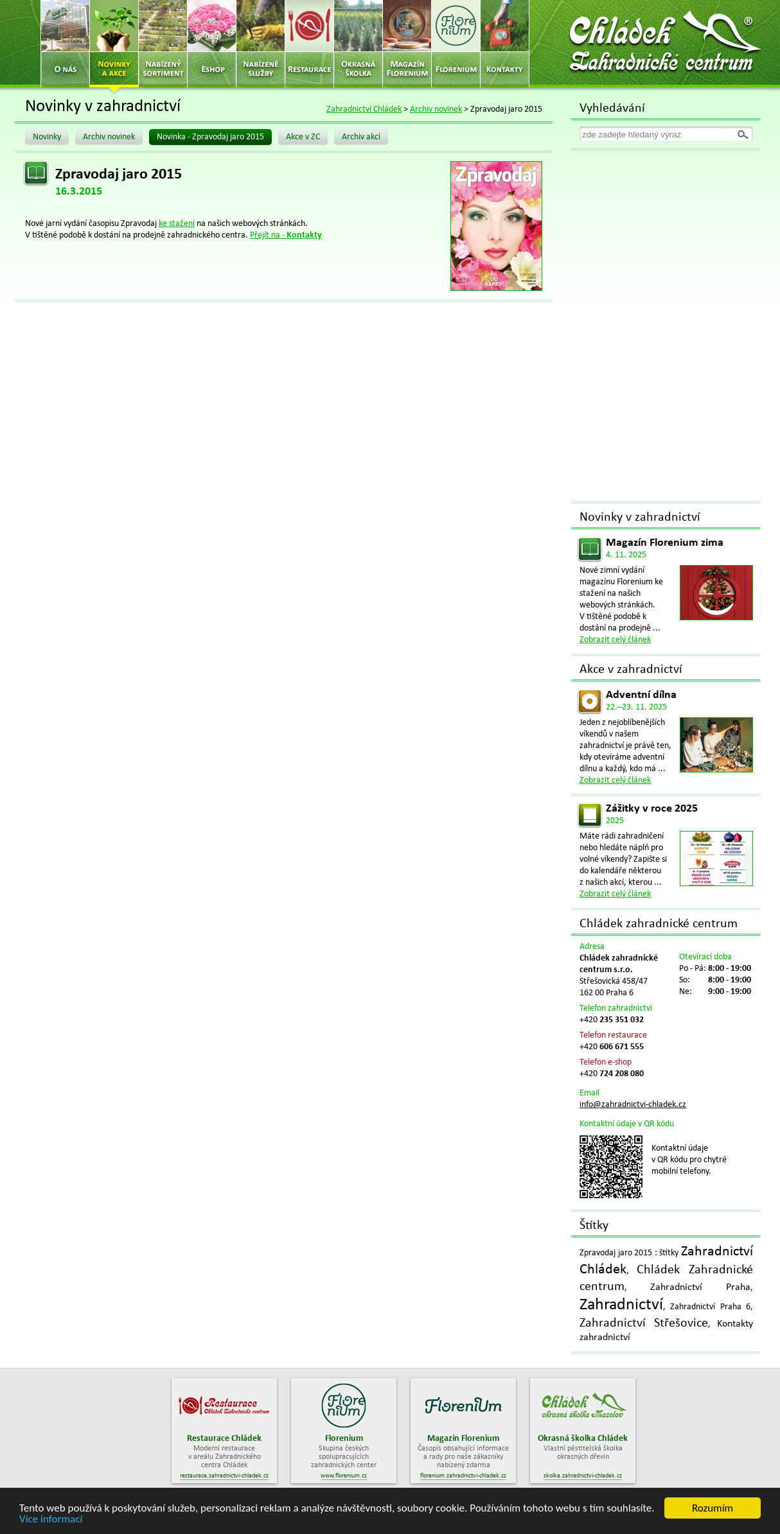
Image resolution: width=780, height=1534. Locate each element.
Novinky (47, 137)
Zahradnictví (621, 1305)
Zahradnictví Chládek (364, 109)
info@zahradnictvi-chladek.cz (633, 1105)
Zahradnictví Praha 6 (710, 1307)
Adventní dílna (641, 695)
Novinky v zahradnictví (640, 517)
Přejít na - (286, 235)
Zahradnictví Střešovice (644, 1323)
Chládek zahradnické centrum (659, 924)
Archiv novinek (436, 109)
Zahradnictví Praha (700, 1287)
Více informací (50, 1519)
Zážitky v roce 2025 (652, 809)
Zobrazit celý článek (615, 640)
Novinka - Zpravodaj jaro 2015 (210, 137)
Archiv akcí (361, 137)
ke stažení (177, 224)
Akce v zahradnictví (631, 669)
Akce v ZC (303, 137)
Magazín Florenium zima (664, 543)
